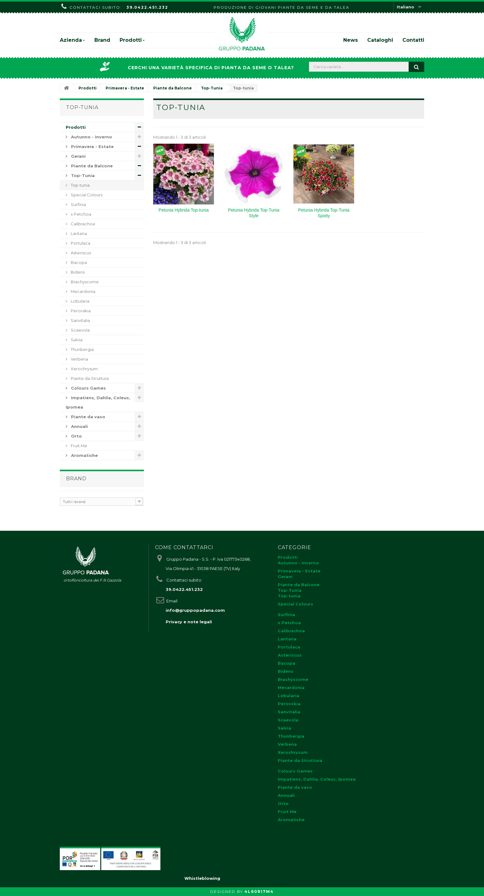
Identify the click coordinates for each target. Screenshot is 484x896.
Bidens (77, 272)
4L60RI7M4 (259, 891)
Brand (102, 40)
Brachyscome (84, 281)
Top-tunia (80, 185)
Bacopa (78, 262)
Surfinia (78, 204)
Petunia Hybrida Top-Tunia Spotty (323, 213)
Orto (76, 436)
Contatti (413, 40)
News (350, 40)
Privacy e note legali (189, 621)
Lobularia (79, 301)
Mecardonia (82, 291)
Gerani (78, 156)
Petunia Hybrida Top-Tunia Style (253, 213)
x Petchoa (80, 214)
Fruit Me (78, 445)
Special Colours (86, 194)
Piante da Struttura (89, 378)
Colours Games (88, 388)
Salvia (76, 339)
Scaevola (80, 330)
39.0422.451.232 (147, 7)
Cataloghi (380, 40)
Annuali (79, 426)
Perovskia (80, 310)
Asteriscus (80, 252)
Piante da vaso (87, 416)
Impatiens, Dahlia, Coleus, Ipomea (98, 402)
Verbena (79, 359)
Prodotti (132, 40)
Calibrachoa (82, 223)
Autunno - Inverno (91, 136)
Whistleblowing (202, 878)
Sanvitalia (80, 320)
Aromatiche (84, 455)
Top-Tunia (82, 175)
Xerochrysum (84, 368)
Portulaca (80, 243)
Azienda (72, 40)
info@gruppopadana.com (195, 610)
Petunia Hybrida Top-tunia (184, 210)
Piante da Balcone (91, 165)
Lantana (78, 233)
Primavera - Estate (92, 146)
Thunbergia (82, 349)
